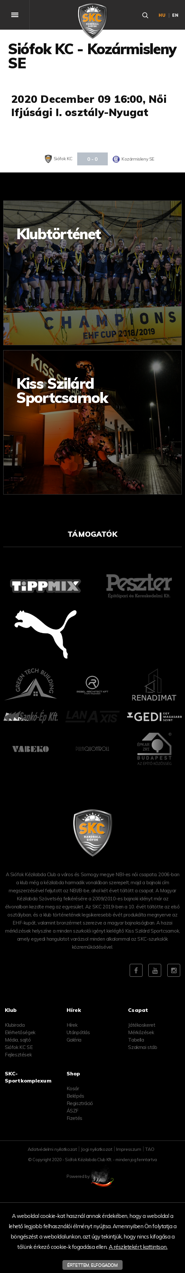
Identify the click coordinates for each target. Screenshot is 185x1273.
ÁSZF (73, 1111)
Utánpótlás (78, 1032)
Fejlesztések (18, 1055)
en (175, 15)
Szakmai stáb (142, 1047)
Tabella (136, 1040)
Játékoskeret (141, 1025)
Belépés (75, 1096)
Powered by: (92, 1176)
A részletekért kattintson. (138, 1246)
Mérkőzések (141, 1032)
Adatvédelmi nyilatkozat (52, 1149)
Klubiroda (14, 1025)
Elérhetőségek (20, 1032)
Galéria (74, 1040)
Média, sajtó (18, 1040)
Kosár (73, 1088)
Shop (73, 1073)
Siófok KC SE (18, 1047)
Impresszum (128, 1149)
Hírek (72, 1025)
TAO (149, 1149)
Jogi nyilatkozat (96, 1149)
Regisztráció (80, 1103)
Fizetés (74, 1118)
